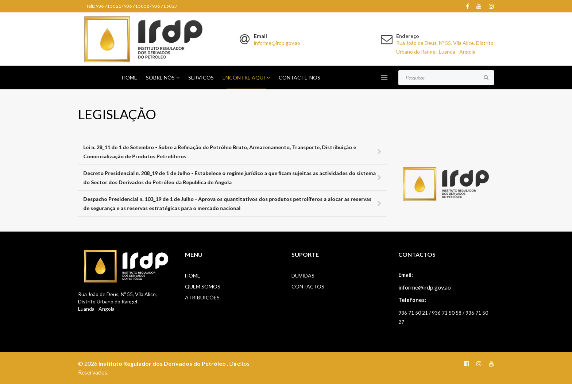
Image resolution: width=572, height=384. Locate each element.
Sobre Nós (160, 77)
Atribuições (202, 297)
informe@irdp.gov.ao (277, 43)
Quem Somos (202, 286)
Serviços (201, 77)
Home (129, 77)
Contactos (307, 286)
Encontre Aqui (244, 77)
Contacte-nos (299, 77)
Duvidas (302, 275)
